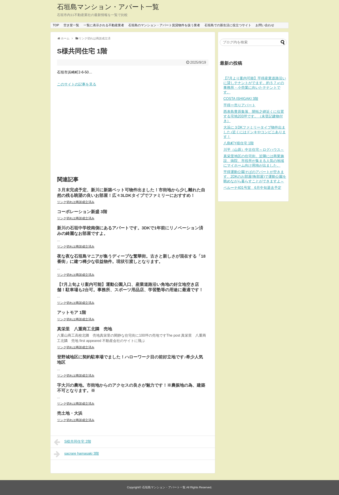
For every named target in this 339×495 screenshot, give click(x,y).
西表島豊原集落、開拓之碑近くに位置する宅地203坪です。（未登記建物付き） (253, 116)
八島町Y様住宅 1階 (238, 143)
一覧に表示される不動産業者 (104, 25)
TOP (56, 25)
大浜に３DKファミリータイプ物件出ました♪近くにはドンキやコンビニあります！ (254, 132)
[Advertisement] (132, 132)
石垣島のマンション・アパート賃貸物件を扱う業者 (164, 25)
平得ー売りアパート (239, 105)
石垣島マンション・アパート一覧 (108, 6)
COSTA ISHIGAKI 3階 (240, 99)
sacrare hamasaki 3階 (76, 454)
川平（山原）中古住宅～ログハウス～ (253, 150)
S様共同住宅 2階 (72, 442)
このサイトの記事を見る (76, 84)
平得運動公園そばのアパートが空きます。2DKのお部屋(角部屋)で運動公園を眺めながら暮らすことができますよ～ (254, 176)
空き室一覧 (71, 25)
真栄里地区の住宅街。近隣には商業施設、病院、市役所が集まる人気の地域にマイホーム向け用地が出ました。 (253, 160)
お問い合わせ (264, 25)
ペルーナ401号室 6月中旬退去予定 (252, 188)
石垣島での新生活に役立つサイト (227, 25)
